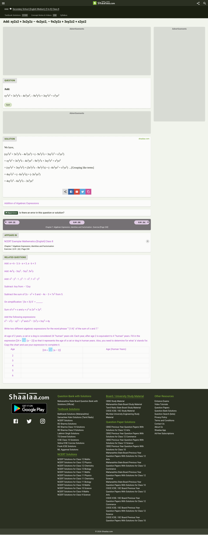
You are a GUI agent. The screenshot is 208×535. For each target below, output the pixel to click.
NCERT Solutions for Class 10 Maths (73, 485)
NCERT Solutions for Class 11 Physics (74, 476)
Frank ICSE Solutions (66, 447)
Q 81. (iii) (76, 223)
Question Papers (162, 408)
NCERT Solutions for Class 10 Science (74, 489)
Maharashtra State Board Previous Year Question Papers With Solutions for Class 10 (126, 484)
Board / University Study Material (125, 396)
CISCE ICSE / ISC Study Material (120, 411)
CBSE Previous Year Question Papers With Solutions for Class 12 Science (125, 442)
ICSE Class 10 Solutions (68, 440)
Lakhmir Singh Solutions (68, 434)
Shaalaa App (160, 430)
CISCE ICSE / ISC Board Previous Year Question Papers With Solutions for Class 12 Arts (126, 492)
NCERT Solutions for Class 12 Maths (73, 460)
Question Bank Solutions (166, 411)
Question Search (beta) (165, 414)
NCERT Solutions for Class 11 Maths (73, 473)
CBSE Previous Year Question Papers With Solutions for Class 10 (125, 448)
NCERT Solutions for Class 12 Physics (74, 463)
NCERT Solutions (65, 421)
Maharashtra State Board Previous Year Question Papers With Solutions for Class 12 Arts (126, 456)
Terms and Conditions (164, 421)
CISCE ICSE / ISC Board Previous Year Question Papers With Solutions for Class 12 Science (126, 511)
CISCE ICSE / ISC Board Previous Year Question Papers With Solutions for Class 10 (126, 519)
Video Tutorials (161, 405)
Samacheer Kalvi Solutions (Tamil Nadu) (75, 418)
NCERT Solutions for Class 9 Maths (73, 492)
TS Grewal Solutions (66, 437)
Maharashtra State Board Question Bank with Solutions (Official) (77, 403)
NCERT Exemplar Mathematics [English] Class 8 (28, 241)
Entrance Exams (162, 401)
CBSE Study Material (115, 401)
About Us (159, 427)
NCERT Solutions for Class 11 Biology (74, 482)
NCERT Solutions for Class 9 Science (73, 495)
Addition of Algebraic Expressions (21, 203)
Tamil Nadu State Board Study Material (123, 408)
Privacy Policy (161, 418)
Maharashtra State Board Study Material (124, 405)
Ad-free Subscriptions (164, 434)
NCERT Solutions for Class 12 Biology (74, 469)
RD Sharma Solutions (66, 424)
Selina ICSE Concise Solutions (70, 443)
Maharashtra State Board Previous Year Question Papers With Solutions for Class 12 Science (126, 476)
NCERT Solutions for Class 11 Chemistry (75, 479)
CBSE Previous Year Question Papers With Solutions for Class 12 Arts (125, 429)
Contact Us (160, 424)
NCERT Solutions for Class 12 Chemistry (75, 466)
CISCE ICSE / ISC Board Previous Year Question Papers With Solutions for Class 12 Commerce (126, 501)
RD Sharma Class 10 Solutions (71, 427)
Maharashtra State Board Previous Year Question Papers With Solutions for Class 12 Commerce (126, 466)
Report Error (11, 213)
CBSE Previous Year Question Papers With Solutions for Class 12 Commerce (125, 435)
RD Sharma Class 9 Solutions (70, 430)
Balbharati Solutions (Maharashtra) (73, 414)
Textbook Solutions (68, 409)
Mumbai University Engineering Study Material (122, 416)
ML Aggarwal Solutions (67, 450)
